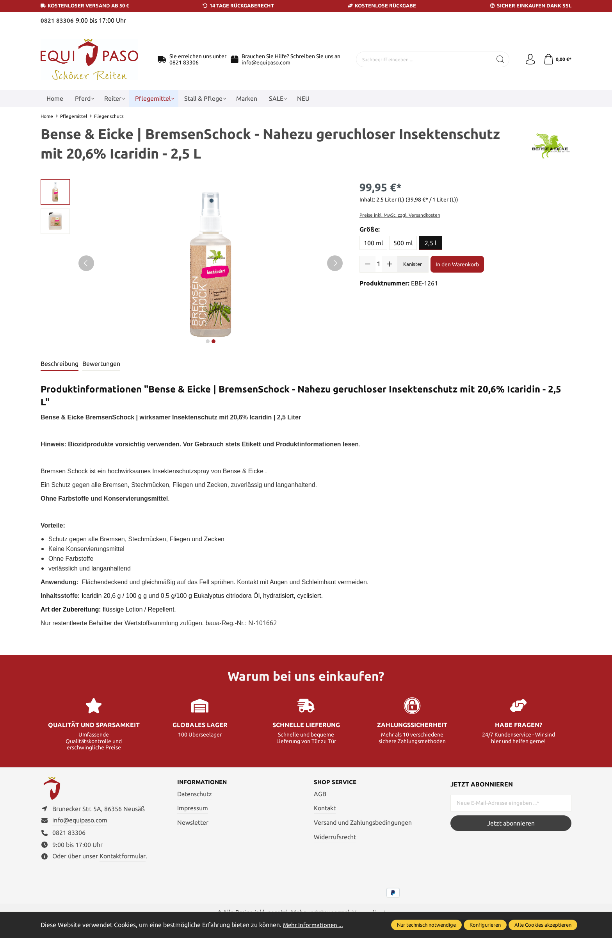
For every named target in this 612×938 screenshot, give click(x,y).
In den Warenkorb (457, 264)
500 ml (403, 242)
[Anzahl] (378, 263)
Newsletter (192, 822)
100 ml (373, 242)
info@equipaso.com (266, 62)
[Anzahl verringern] (367, 263)
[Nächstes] (335, 263)
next (208, 341)
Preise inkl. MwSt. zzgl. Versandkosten (399, 214)
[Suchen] (498, 59)
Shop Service (336, 782)
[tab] (59, 364)
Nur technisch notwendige (426, 924)
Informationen (204, 782)
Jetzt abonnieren (511, 822)
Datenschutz (194, 793)
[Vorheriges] (86, 263)
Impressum (192, 808)
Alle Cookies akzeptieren (542, 924)
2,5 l (430, 242)
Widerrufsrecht (335, 836)
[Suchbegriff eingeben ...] (423, 59)
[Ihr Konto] (528, 59)
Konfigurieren (485, 924)
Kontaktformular (123, 858)
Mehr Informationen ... (314, 924)
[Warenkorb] (556, 59)
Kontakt (325, 808)
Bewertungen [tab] (101, 363)
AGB (320, 793)
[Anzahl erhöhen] (389, 263)
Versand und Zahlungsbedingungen (363, 822)
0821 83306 (57, 20)
